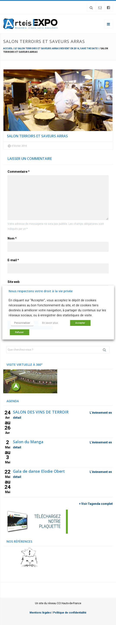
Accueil (8, 48)
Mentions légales (40, 612)
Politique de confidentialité (69, 612)
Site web (13, 282)
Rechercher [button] (106, 349)
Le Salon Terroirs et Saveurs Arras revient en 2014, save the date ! (56, 48)
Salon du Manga (28, 441)
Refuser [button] (19, 332)
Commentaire (19, 171)
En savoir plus (50, 323)
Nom (12, 238)
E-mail (13, 260)
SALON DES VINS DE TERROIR (40, 412)
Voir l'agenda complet (96, 503)
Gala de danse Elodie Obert (39, 471)
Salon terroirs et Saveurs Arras (37, 136)
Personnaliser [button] (22, 323)
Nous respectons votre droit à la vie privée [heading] (41, 291)
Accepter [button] (80, 323)
